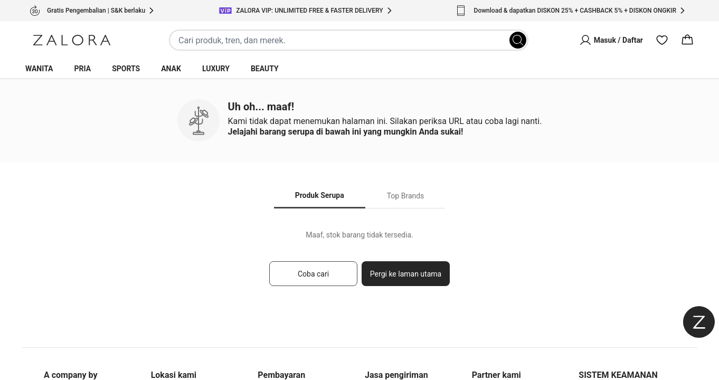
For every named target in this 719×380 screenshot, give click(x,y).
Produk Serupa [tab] (319, 195)
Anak (171, 68)
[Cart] (687, 40)
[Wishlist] (662, 40)
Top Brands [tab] (405, 196)
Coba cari (313, 274)
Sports (126, 68)
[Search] (517, 40)
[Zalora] (71, 40)
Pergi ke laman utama (405, 274)
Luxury (216, 68)
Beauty (265, 68)
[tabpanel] (359, 263)
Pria (82, 68)
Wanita (39, 68)
